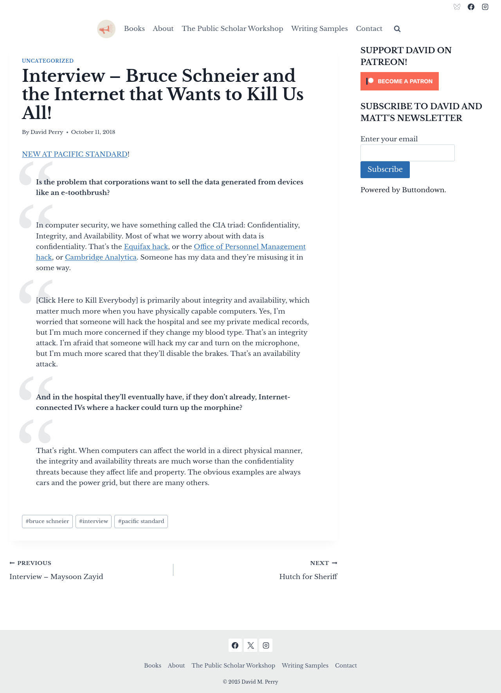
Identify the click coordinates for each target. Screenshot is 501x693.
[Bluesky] (457, 6)
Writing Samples (319, 29)
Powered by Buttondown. (403, 190)
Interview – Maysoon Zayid (88, 569)
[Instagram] (485, 6)
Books (134, 29)
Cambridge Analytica (101, 257)
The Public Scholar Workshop (232, 29)
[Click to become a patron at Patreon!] (426, 81)
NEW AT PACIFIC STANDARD (75, 154)
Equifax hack (146, 247)
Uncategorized (48, 61)
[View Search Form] (397, 29)
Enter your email (389, 139)
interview (93, 521)
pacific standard (141, 521)
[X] (250, 645)
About (163, 29)
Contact (369, 29)
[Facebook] (471, 6)
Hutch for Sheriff (258, 569)
